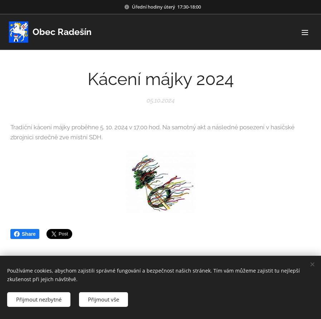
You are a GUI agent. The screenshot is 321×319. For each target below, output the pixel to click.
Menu (305, 32)
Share (25, 234)
